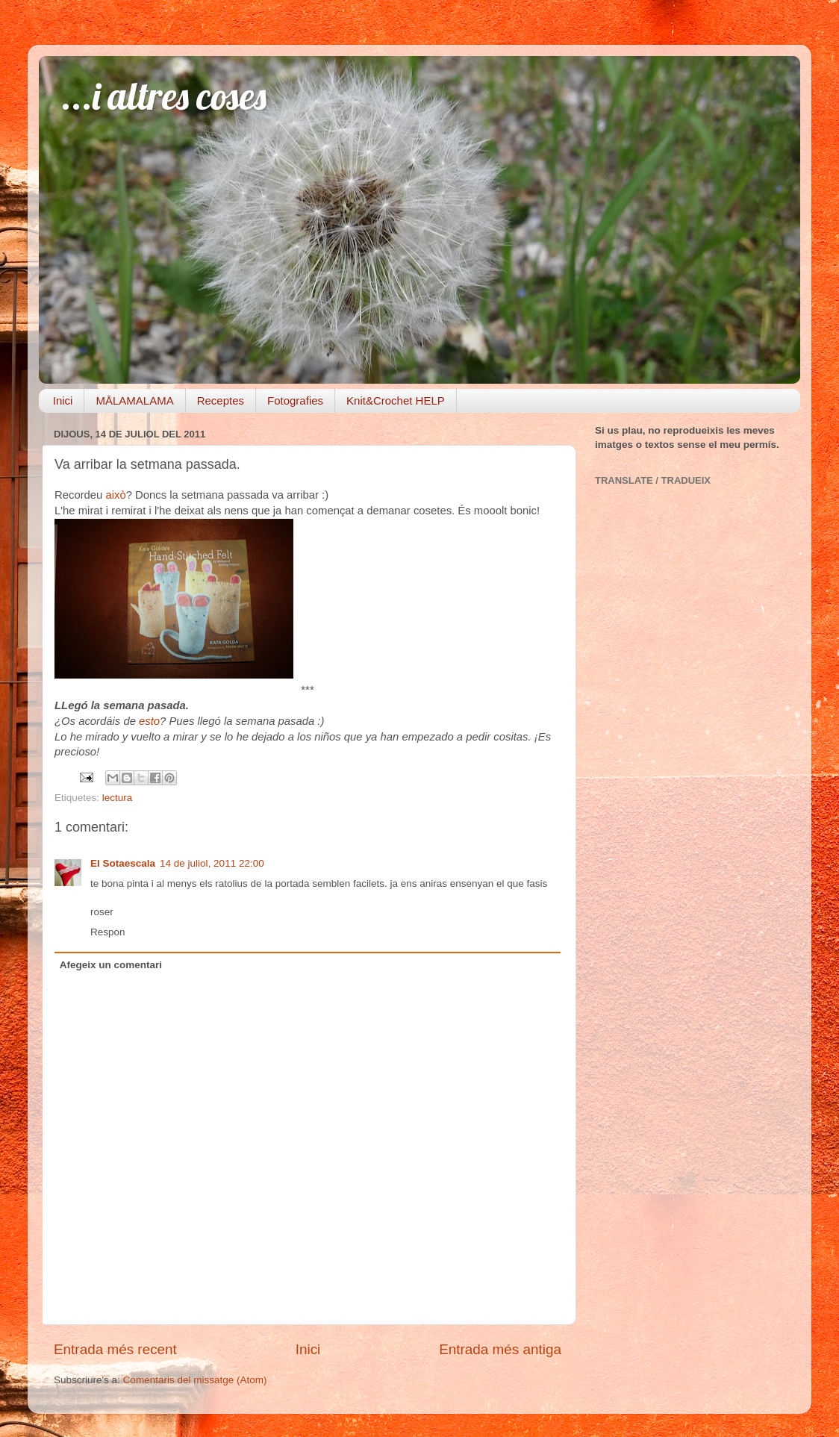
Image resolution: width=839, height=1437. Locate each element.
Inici (63, 400)
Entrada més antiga (500, 1349)
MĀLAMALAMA (134, 400)
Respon (107, 932)
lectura (117, 797)
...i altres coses (163, 95)
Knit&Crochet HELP (395, 400)
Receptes (220, 400)
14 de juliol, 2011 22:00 (212, 863)
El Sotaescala (122, 863)
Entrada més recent (115, 1349)
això (116, 495)
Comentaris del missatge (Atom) (195, 1379)
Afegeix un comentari (111, 964)
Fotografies (295, 400)
